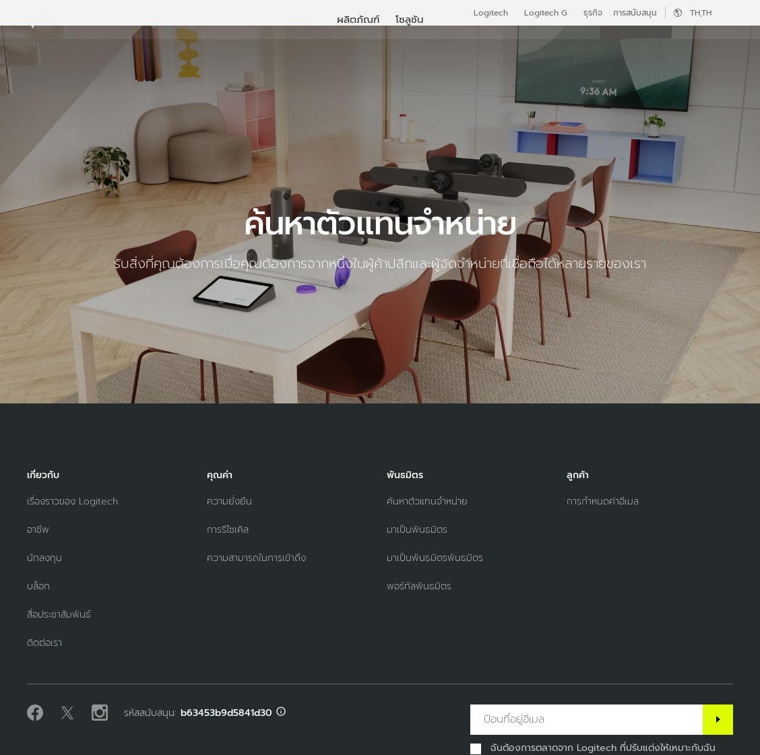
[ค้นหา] (644, 44)
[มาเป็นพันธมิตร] (417, 530)
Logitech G (545, 12)
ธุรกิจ (592, 12)
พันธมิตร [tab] (426, 43)
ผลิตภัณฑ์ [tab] (221, 43)
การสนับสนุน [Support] (635, 13)
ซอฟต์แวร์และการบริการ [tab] (325, 43)
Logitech (491, 12)
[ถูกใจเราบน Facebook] (35, 713)
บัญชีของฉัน (700, 43)
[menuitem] (358, 82)
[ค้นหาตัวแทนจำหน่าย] (427, 501)
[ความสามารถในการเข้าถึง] (256, 558)
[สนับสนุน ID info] (281, 713)
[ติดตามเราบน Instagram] (100, 713)
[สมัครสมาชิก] (718, 719)
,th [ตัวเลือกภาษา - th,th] (700, 13)
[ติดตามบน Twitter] (67, 713)
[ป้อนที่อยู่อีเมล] (586, 719)
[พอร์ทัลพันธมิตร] (419, 586)
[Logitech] (114, 42)
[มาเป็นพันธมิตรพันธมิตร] (435, 558)
